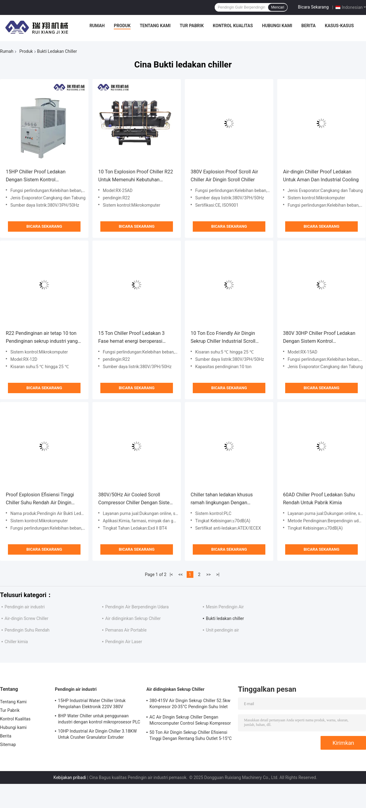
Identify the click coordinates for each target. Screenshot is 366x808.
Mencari (277, 7)
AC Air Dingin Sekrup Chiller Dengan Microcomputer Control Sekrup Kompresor (190, 720)
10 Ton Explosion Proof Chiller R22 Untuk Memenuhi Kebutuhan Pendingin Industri (135, 176)
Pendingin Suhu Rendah (27, 630)
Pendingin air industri (25, 606)
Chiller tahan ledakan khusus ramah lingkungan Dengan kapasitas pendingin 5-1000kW (224, 499)
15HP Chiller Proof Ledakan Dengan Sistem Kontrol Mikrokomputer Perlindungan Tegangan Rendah (37, 176)
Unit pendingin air (222, 630)
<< (180, 574)
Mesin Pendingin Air (225, 606)
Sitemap (8, 744)
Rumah (97, 25)
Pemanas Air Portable (126, 630)
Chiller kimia (16, 641)
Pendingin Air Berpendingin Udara (137, 606)
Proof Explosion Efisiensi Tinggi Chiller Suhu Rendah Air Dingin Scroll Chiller (40, 499)
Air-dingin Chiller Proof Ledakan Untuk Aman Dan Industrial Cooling (321, 176)
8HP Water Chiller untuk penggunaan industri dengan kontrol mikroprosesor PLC (99, 718)
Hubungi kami (277, 25)
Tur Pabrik (192, 25)
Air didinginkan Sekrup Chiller (133, 618)
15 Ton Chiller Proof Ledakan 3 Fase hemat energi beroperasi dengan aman (131, 337)
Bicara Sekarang (313, 7)
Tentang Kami (155, 25)
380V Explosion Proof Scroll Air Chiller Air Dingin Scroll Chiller (224, 176)
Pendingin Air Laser (123, 641)
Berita (308, 25)
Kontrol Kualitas (233, 25)
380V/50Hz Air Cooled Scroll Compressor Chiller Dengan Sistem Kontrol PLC (136, 499)
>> (208, 574)
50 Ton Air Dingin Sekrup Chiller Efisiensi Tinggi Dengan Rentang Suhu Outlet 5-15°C (190, 735)
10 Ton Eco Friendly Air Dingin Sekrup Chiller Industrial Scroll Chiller (223, 337)
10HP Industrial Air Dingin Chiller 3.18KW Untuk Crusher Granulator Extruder (97, 734)
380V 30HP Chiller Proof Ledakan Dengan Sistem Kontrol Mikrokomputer (319, 337)
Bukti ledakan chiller (225, 618)
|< (171, 574)
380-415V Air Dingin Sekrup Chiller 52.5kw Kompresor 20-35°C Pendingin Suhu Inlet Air (189, 704)
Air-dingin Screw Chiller (26, 618)
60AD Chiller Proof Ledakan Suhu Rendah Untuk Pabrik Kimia (319, 498)
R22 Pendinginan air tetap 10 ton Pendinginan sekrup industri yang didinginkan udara (42, 337)
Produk (122, 25)
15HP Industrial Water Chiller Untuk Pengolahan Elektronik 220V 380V (92, 703)
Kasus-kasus (339, 25)
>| (218, 574)
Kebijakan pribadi (69, 777)
